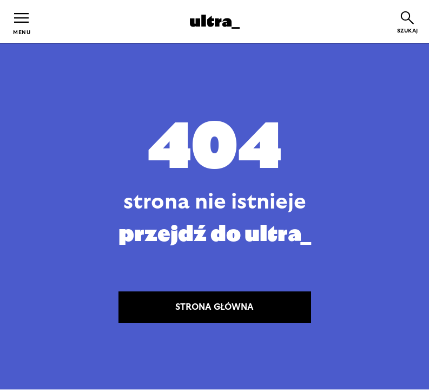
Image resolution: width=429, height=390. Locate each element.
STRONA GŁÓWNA (214, 307)
